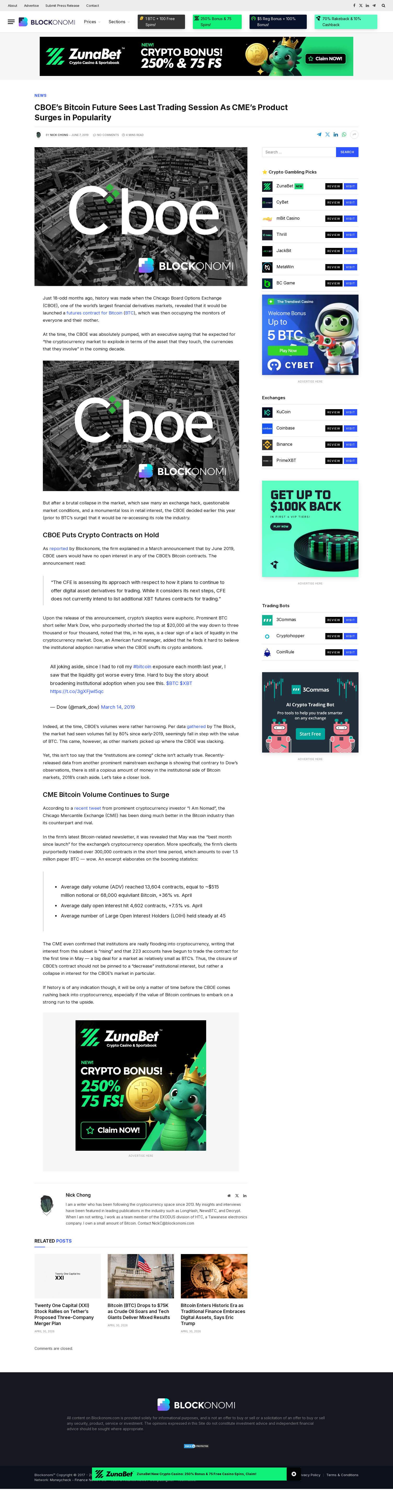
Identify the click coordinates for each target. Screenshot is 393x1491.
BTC (129, 312)
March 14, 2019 (118, 707)
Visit (350, 186)
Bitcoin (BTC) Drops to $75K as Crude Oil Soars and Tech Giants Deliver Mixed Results (139, 1311)
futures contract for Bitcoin (94, 312)
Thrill (281, 234)
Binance (284, 444)
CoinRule (285, 652)
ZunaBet (289, 186)
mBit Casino (288, 218)
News (40, 95)
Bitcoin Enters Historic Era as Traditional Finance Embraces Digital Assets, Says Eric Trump (213, 1314)
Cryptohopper (290, 636)
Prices (90, 21)
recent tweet (87, 808)
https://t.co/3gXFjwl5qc (77, 691)
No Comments (106, 134)
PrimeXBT (286, 460)
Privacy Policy (309, 1475)
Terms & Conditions (342, 1475)
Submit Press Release (62, 5)
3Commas (286, 619)
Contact (92, 5)
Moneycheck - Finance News (74, 1480)
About (12, 5)
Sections (116, 21)
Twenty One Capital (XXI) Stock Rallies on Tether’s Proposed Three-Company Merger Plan (64, 1314)
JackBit (283, 250)
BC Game (285, 282)
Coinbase (285, 428)
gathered (196, 726)
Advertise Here (141, 1156)
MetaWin (285, 266)
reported (58, 548)
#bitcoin (142, 667)
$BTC (172, 683)
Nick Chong (59, 134)
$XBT (186, 683)
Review (333, 186)
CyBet (282, 202)
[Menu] (11, 22)
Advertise (31, 5)
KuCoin (283, 411)
